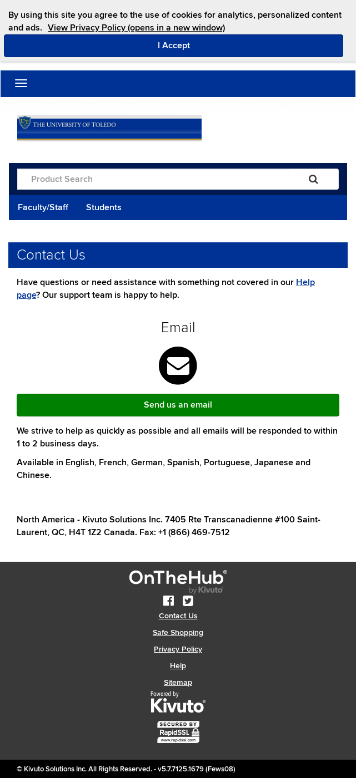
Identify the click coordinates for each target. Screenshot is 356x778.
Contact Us (178, 616)
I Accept (221, 45)
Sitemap (178, 682)
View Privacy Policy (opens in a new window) (136, 27)
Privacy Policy (178, 649)
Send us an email (178, 404)
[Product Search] (153, 179)
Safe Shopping (178, 632)
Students (104, 207)
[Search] (313, 179)
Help (178, 665)
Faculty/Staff (43, 207)
